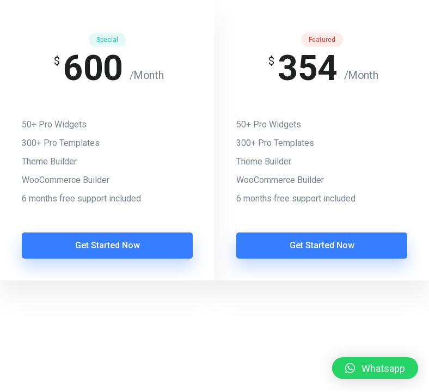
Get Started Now (107, 245)
